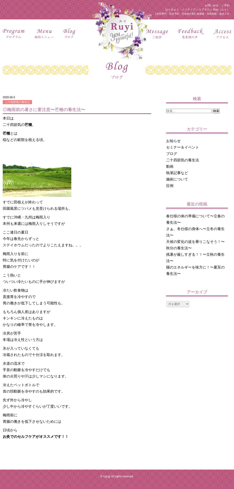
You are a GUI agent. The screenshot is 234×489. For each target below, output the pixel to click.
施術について (177, 179)
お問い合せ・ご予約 (217, 5)
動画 (169, 166)
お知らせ (173, 141)
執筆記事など (177, 173)
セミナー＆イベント (182, 147)
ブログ (171, 153)
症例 (169, 185)
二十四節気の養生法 (17, 102)
